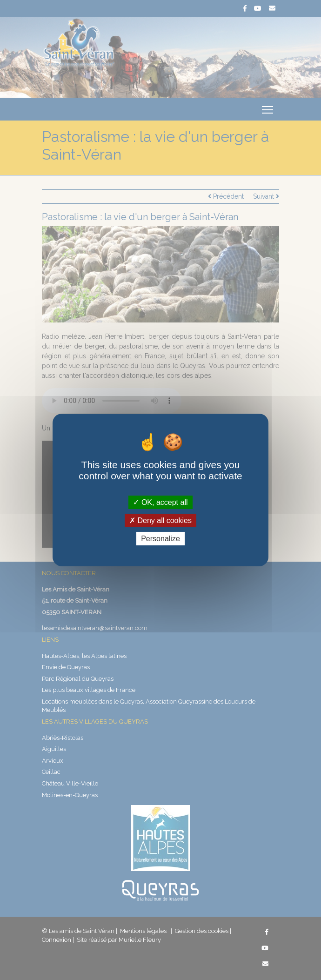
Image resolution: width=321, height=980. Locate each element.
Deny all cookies (160, 520)
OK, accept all (160, 502)
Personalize (160, 539)
